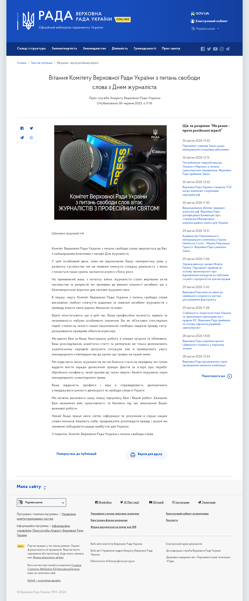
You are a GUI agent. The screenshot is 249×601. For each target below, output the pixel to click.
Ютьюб (156, 502)
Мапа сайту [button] (29, 487)
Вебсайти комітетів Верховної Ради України (116, 544)
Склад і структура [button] (31, 48)
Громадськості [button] (145, 48)
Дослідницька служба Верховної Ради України (193, 550)
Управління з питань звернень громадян (115, 514)
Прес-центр (171, 48)
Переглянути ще (213, 376)
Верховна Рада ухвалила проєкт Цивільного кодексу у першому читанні (203, 345)
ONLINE (123, 19)
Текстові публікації (41, 63)
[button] (41, 502)
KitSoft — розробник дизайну (44, 580)
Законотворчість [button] (64, 48)
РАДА (56, 16)
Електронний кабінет (209, 21)
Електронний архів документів (184, 544)
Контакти (172, 520)
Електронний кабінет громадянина (187, 514)
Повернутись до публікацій (76, 454)
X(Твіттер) (129, 502)
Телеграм (207, 502)
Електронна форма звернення (109, 520)
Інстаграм (180, 502)
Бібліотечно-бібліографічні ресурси (113, 561)
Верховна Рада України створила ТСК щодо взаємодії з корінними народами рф (207, 191)
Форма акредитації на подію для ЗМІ (113, 527)
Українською (203, 29)
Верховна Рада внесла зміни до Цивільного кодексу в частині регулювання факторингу (203, 296)
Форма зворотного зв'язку (48, 557)
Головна (21, 63)
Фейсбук (103, 502)
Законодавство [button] (94, 48)
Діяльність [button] (120, 48)
